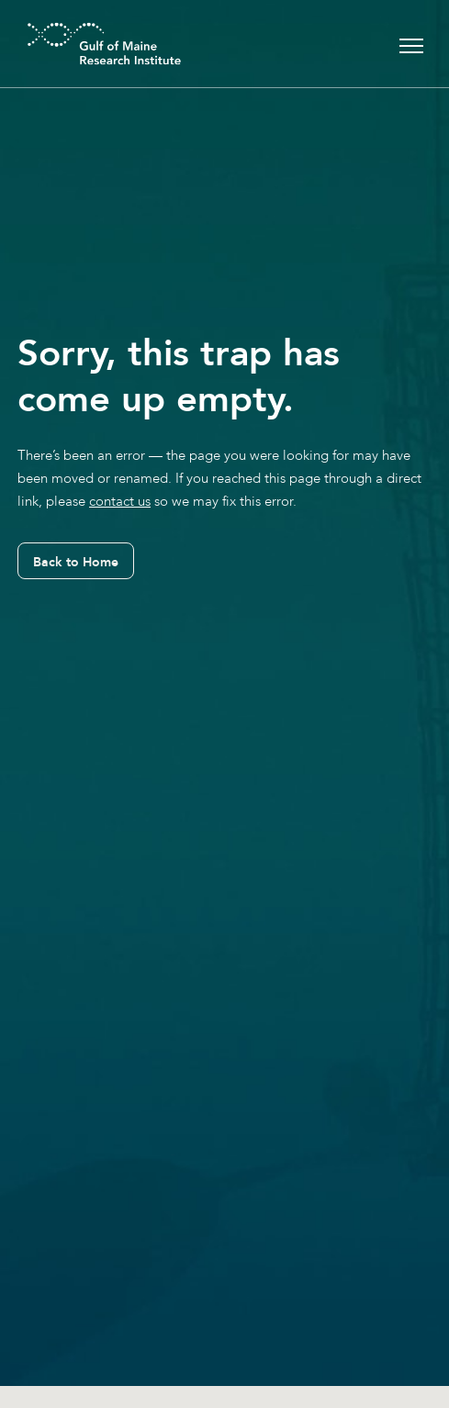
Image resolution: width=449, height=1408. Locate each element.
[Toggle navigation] (411, 43)
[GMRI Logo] (82, 43)
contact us (120, 501)
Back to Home (75, 561)
